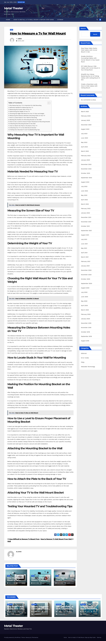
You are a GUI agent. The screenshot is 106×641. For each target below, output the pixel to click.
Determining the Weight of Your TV (20, 111)
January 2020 (85, 319)
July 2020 (84, 292)
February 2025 (86, 116)
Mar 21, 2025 (12, 611)
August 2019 (85, 341)
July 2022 (84, 186)
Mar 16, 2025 (61, 611)
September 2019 (86, 336)
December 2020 (86, 270)
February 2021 (85, 261)
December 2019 (86, 323)
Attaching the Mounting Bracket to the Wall (22, 123)
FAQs (11, 29)
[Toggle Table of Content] (48, 103)
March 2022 (85, 204)
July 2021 (84, 239)
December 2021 (86, 217)
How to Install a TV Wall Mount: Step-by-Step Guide (34, 19)
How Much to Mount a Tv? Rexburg (13, 580)
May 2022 (84, 195)
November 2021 (86, 222)
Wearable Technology (88, 366)
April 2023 (84, 147)
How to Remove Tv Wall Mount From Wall (56, 539)
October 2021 (85, 226)
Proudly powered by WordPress (12, 637)
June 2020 (84, 296)
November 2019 (86, 327)
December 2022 (86, 164)
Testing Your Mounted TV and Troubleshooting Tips (25, 129)
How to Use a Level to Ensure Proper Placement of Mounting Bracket (30, 121)
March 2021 (85, 257)
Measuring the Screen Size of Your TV (20, 109)
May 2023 (84, 142)
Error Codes (85, 358)
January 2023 (85, 160)
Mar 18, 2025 (37, 611)
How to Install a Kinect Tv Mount (39, 579)
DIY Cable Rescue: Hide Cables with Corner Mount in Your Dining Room (90, 68)
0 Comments (12, 614)
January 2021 (85, 266)
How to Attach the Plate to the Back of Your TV (23, 125)
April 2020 (84, 305)
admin (20, 38)
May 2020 (84, 301)
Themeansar (35, 637)
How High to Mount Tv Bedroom (61, 580)
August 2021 (85, 235)
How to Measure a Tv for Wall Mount (38, 33)
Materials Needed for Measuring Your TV (21, 107)
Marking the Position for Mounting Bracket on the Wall (25, 119)
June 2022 (84, 191)
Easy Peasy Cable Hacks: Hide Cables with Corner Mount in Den (89, 50)
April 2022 (84, 199)
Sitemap (60, 19)
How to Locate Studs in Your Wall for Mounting (23, 117)
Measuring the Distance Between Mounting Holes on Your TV (27, 115)
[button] (97, 19)
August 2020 (85, 288)
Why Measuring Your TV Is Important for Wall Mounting (25, 105)
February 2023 (86, 155)
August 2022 (85, 182)
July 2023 (84, 133)
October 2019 (85, 332)
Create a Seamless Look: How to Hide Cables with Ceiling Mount (89, 86)
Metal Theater (13, 8)
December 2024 (86, 125)
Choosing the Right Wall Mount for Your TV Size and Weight (27, 113)
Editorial (84, 353)
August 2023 (85, 129)
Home (8, 19)
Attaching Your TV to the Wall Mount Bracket (23, 127)
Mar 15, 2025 (85, 611)
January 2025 (85, 120)
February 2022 (86, 208)
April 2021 (84, 252)
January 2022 (85, 213)
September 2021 (86, 230)
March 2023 (85, 151)
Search (83, 28)
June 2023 (84, 138)
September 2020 (86, 283)
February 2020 (86, 314)
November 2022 (86, 169)
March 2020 (85, 310)
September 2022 (86, 177)
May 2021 (84, 248)
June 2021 (84, 244)
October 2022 (85, 173)
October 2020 (85, 279)
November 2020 (86, 274)
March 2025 (85, 111)
